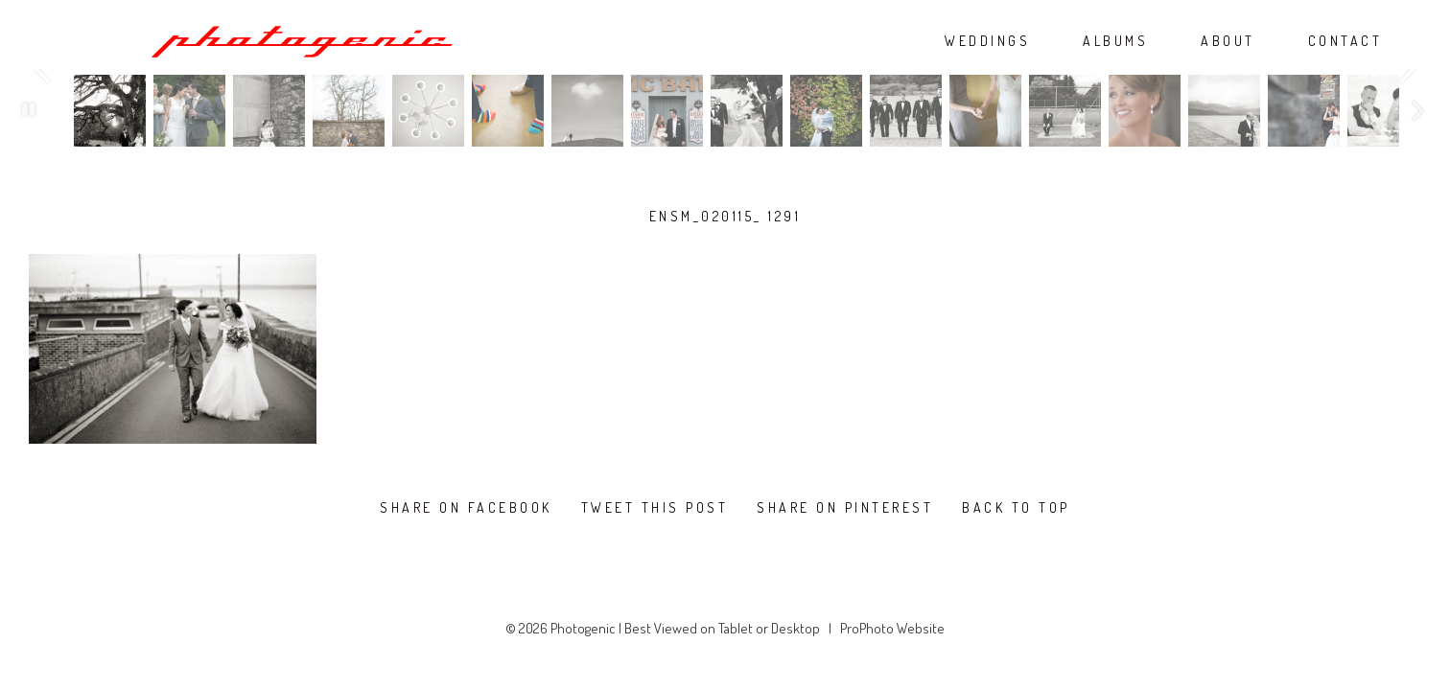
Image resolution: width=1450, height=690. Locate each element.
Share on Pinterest (845, 508)
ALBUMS (1115, 41)
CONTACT (1345, 41)
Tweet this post (655, 508)
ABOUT (1228, 41)
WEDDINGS (987, 41)
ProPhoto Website (892, 628)
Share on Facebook (466, 508)
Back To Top (1016, 508)
